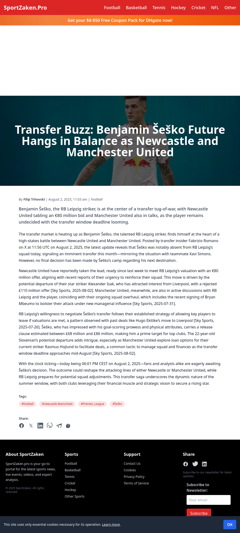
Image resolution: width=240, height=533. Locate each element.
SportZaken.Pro (25, 7)
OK (229, 524)
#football (28, 404)
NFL (215, 7)
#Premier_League (92, 404)
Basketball (136, 7)
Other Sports (74, 496)
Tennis (158, 7)
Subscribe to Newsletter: (198, 487)
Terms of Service (136, 483)
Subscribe (198, 513)
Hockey (178, 7)
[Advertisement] (120, 60)
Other (230, 7)
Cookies (130, 470)
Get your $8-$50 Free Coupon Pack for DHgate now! (120, 20)
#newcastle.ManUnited (57, 404)
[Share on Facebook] (185, 464)
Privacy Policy (134, 476)
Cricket (198, 7)
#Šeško (117, 404)
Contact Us (132, 463)
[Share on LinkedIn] (204, 464)
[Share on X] (195, 464)
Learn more (111, 524)
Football (112, 7)
